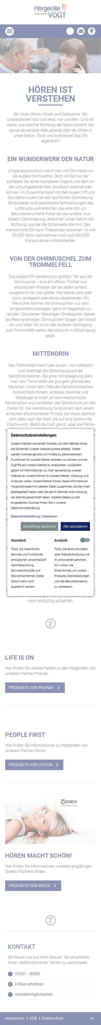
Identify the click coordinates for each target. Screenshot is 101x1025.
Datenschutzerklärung (25, 516)
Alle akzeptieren (75, 526)
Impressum (49, 516)
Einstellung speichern (39, 526)
